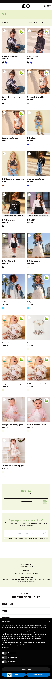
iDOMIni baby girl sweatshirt (38, 384)
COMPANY (6, 618)
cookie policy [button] (33, 632)
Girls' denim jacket (9, 302)
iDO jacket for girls (34, 302)
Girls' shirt (31, 220)
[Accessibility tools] (9, 675)
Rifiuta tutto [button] (14, 674)
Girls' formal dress (34, 261)
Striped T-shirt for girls (11, 97)
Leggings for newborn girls (12, 384)
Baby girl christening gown (12, 425)
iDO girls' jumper (8, 220)
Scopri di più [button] (26, 669)
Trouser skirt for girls (35, 97)
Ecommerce (7, 604)
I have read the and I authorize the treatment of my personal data (27, 538)
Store (4, 611)
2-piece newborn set (35, 343)
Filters (5, 22)
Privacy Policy (18, 538)
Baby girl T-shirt (8, 343)
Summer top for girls (10, 138)
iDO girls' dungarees (10, 56)
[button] (49, 622)
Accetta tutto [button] (38, 674)
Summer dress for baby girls (13, 466)
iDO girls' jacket (33, 56)
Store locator (26, 502)
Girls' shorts (31, 138)
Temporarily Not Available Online (13, 215)
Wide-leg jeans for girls (36, 179)
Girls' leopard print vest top (13, 179)
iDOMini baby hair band (36, 425)
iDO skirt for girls (9, 261)
